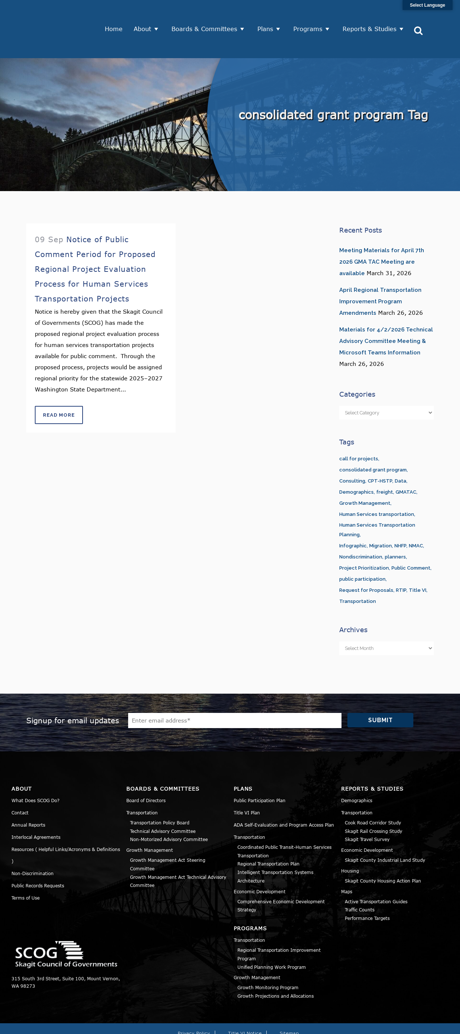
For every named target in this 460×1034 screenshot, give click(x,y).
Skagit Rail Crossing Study (373, 802)
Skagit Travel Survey (367, 811)
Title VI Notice (245, 1004)
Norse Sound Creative (337, 1024)
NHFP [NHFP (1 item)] (400, 517)
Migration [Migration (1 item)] (380, 517)
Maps (346, 862)
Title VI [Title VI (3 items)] (417, 561)
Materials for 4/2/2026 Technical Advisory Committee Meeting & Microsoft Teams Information (386, 312)
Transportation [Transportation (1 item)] (357, 573)
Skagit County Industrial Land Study (385, 831)
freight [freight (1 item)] (384, 463)
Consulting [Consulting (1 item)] (352, 452)
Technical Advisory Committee (163, 802)
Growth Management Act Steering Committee (167, 836)
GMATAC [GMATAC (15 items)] (406, 463)
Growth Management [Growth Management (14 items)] (364, 474)
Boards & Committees (207, 14)
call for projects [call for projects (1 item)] (358, 430)
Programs (310, 14)
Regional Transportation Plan (268, 835)
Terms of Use (25, 869)
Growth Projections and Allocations (275, 967)
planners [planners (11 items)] (395, 528)
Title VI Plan (247, 784)
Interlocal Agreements (35, 808)
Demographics (356, 771)
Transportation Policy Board (159, 794)
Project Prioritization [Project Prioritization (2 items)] (364, 539)
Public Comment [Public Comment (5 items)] (410, 539)
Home (117, 14)
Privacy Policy (194, 1004)
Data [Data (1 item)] (400, 452)
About (145, 14)
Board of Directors (146, 771)
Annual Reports (28, 796)
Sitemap (289, 1004)
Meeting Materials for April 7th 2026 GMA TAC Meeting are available (381, 233)
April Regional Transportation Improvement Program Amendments (380, 273)
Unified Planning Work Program (271, 938)
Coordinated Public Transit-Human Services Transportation (284, 823)
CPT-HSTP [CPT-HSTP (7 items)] (380, 452)
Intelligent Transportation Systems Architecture (275, 848)
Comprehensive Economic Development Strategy (281, 877)
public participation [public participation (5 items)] (362, 550)
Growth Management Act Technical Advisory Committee (178, 853)
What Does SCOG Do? (35, 771)
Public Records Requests (37, 857)
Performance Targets (367, 889)
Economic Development (260, 862)
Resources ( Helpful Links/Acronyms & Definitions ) (65, 826)
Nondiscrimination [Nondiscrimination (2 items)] (360, 528)
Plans (268, 14)
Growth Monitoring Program (268, 959)
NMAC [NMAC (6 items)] (416, 517)
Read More (59, 386)
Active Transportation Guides (376, 872)
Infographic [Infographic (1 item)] (353, 517)
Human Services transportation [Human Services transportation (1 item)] (376, 485)
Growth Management (149, 821)
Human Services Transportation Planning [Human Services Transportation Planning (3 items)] (377, 501)
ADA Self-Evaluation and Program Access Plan (284, 796)
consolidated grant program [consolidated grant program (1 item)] (373, 441)
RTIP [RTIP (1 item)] (401, 561)
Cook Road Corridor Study (373, 794)
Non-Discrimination (32, 844)
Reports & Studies (372, 14)
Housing (350, 842)
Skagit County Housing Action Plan (383, 852)
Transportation (142, 784)
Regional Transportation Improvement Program (279, 926)
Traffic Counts (359, 881)
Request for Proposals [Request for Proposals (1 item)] (366, 561)
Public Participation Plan (260, 771)
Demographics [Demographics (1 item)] (356, 463)
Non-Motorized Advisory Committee (169, 811)
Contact (20, 784)
